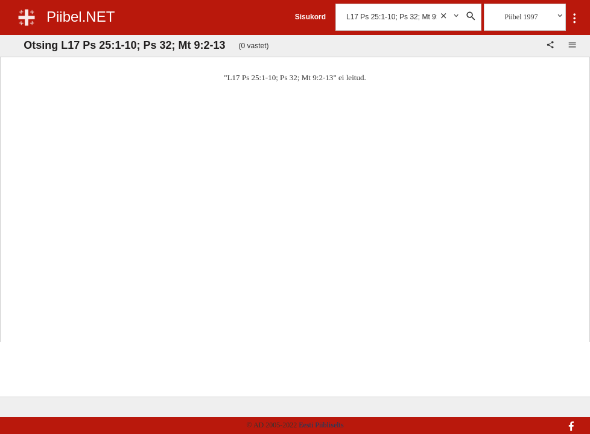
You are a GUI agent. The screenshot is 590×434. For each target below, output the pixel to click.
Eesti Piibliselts (321, 425)
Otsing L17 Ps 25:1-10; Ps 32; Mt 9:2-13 (124, 45)
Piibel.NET (80, 16)
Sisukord (310, 17)
